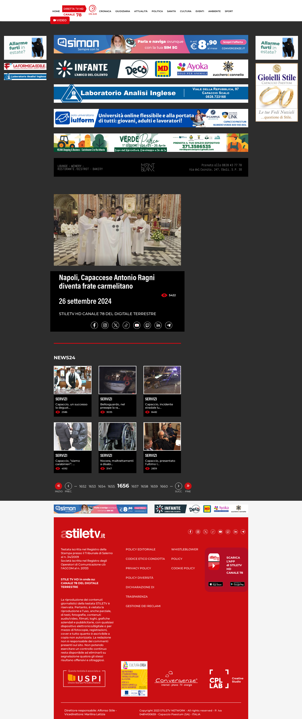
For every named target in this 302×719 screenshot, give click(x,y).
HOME (56, 11)
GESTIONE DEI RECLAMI (143, 606)
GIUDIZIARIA (122, 11)
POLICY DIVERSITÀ (139, 577)
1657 (134, 486)
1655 (111, 486)
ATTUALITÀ (140, 11)
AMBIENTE (214, 11)
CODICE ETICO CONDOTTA (145, 559)
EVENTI (200, 11)
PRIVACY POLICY (138, 568)
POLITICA (157, 11)
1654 (101, 486)
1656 (123, 486)
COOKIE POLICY (183, 568)
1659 (154, 486)
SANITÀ (171, 11)
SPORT (229, 11)
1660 (164, 486)
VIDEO (60, 20)
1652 (82, 486)
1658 (144, 486)
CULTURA (185, 11)
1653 (92, 486)
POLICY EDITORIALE (140, 549)
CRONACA (105, 11)
